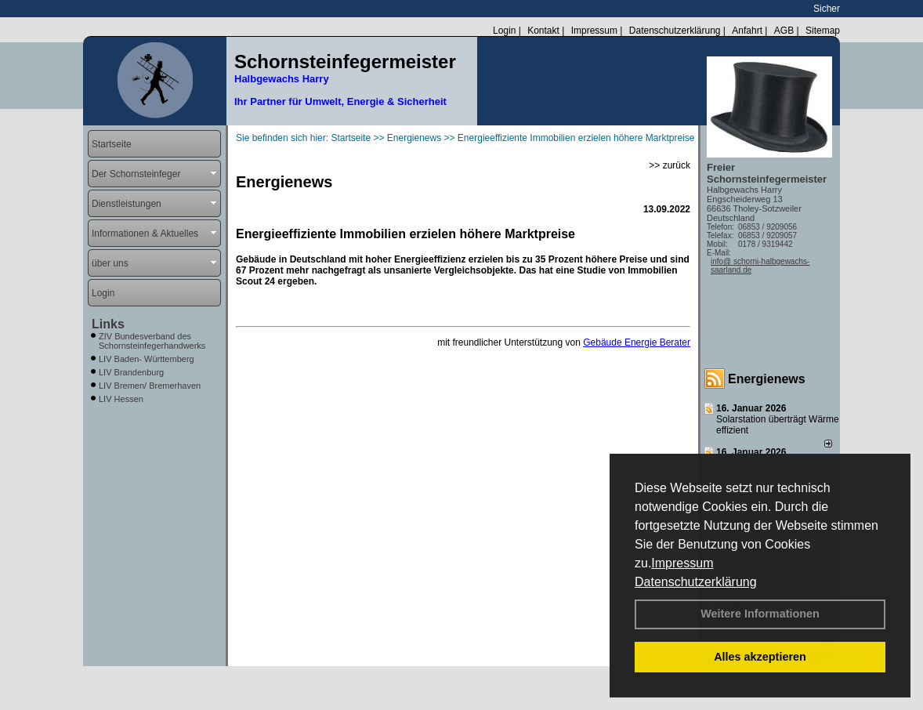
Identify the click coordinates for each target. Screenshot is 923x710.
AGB (784, 30)
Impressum (682, 563)
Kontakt (543, 30)
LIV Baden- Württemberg (146, 359)
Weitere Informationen (760, 613)
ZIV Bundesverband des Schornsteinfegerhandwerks (152, 340)
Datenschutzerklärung (696, 582)
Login (504, 30)
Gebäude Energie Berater (636, 342)
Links (108, 324)
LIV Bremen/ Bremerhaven (150, 385)
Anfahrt (747, 30)
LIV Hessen (121, 399)
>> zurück (669, 165)
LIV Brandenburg (131, 372)
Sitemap (822, 30)
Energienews (766, 379)
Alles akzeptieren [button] (760, 656)
